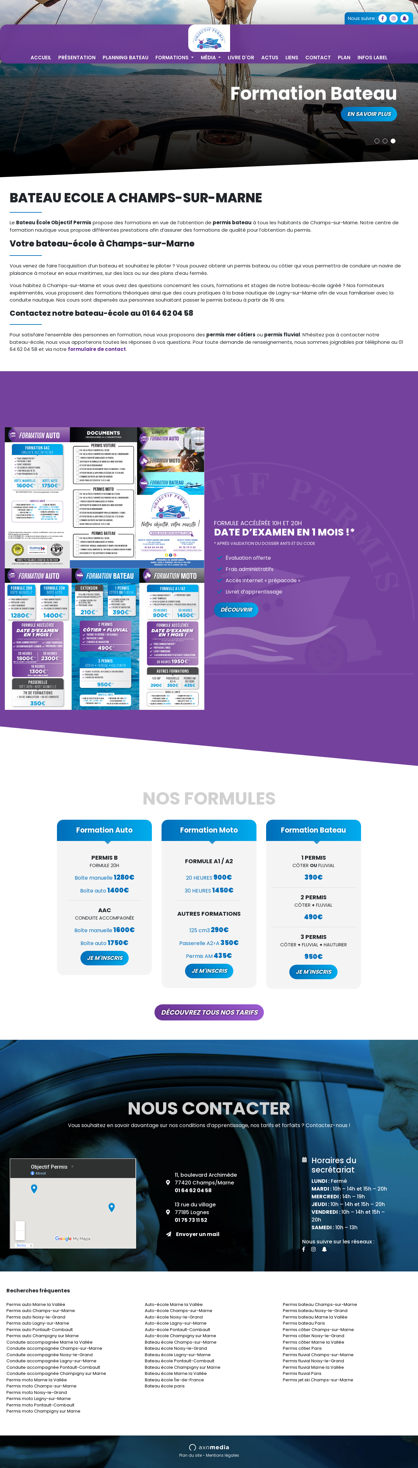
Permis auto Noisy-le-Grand (35, 1317)
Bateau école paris (165, 1386)
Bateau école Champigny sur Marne (182, 1367)
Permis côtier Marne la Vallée (313, 1342)
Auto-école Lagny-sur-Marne (176, 1323)
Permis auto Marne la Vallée (35, 1304)
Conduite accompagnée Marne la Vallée (49, 1342)
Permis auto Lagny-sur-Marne (37, 1323)
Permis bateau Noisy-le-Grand (315, 1311)
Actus (269, 57)
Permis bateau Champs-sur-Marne (320, 1304)
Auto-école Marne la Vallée (174, 1304)
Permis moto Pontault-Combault (40, 1405)
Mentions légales (222, 1455)
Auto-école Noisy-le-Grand (174, 1317)
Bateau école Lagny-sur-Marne (178, 1355)
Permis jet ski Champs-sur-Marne (318, 1380)
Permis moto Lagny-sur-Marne (38, 1399)
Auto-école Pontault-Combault (177, 1330)
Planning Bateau (125, 57)
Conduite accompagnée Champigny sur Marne (56, 1373)
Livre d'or (241, 57)
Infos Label (372, 57)
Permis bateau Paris (304, 1323)
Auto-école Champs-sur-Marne (178, 1311)
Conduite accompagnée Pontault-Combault (53, 1367)
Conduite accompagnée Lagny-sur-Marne (51, 1361)
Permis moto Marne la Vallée (36, 1380)
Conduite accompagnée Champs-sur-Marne (54, 1348)
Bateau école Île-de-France (174, 1380)
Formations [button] (172, 57)
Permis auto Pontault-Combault (39, 1330)
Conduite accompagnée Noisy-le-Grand (49, 1355)
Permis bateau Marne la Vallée (315, 1317)
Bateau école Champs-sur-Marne (181, 1342)
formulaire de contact (97, 349)
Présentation (77, 57)
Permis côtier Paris (302, 1348)
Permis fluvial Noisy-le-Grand (313, 1361)
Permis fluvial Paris (302, 1373)
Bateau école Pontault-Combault (179, 1361)
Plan (344, 57)
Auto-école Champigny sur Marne (180, 1336)
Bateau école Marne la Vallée (176, 1373)
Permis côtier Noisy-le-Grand (313, 1336)
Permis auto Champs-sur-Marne (40, 1311)
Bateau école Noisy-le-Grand (176, 1348)
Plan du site (190, 1455)
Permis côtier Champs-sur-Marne (318, 1330)
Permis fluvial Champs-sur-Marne (318, 1355)
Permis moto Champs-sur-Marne (41, 1386)
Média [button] (209, 57)
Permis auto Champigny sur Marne (42, 1336)
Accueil (41, 57)
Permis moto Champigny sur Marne (43, 1411)
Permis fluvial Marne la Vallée (313, 1367)
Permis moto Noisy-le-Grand (36, 1392)
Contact (318, 57)
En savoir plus (369, 112)
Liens (291, 57)
